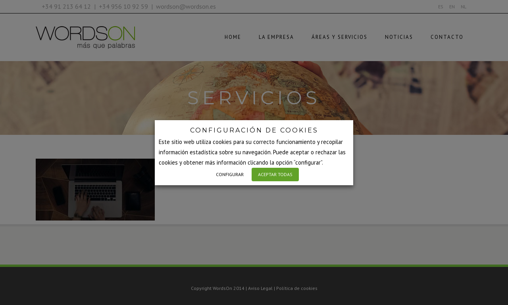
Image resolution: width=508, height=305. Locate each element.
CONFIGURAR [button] (230, 174)
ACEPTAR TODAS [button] (275, 174)
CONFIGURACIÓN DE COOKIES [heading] (254, 130)
